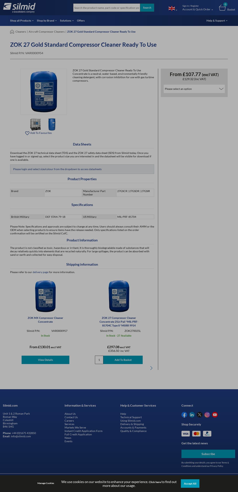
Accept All (190, 483)
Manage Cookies (45, 483)
